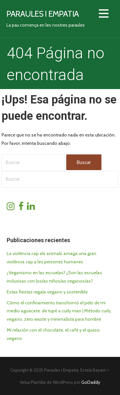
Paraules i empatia (42, 14)
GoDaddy (90, 382)
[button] (104, 14)
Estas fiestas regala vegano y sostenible (47, 292)
